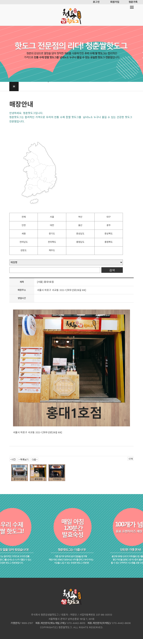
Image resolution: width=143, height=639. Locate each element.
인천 (24, 225)
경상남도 (80, 233)
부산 (80, 217)
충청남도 (80, 242)
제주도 (52, 250)
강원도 (23, 250)
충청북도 (108, 242)
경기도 (52, 233)
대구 (109, 217)
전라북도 (52, 242)
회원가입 (114, 2)
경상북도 (108, 233)
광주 (109, 225)
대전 (52, 225)
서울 (52, 217)
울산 (80, 225)
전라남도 (24, 242)
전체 (24, 217)
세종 (24, 233)
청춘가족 (133, 2)
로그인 (96, 2)
